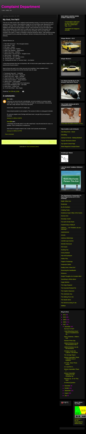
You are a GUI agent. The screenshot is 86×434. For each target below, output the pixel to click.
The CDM (9, 121)
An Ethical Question (69, 382)
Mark (8, 99)
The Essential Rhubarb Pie (68, 288)
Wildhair (63, 305)
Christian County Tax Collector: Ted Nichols (71, 351)
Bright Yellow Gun (66, 201)
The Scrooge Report (70, 355)
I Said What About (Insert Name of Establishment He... (71, 332)
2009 (64, 319)
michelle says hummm (67, 241)
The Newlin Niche (66, 299)
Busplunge (64, 204)
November (67, 385)
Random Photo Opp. (70, 340)
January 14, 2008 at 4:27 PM (14, 131)
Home (29, 142)
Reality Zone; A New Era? (68, 267)
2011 (64, 314)
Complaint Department (20, 7)
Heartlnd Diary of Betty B (68, 224)
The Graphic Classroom (67, 291)
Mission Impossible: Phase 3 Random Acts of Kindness (71, 359)
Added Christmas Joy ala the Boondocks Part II (71, 343)
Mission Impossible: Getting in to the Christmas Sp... (69, 374)
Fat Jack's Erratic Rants (67, 222)
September (67, 390)
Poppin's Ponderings (67, 261)
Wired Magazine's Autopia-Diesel (70, 146)
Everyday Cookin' (66, 219)
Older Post (52, 142)
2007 (64, 324)
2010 (64, 317)
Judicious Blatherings (67, 238)
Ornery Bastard (65, 252)
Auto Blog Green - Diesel (68, 132)
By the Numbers (65, 207)
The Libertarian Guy (66, 294)
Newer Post (6, 142)
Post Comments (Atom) (33, 146)
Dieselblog (64, 134)
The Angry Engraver (66, 285)
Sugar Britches (65, 282)
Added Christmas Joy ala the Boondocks (71, 347)
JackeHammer (65, 232)
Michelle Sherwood (66, 244)
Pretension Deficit (66, 264)
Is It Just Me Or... (69, 367)
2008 (64, 322)
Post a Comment (9, 134)
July (65, 395)
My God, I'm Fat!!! (69, 328)
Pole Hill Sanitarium (66, 255)
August (66, 393)
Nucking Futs (64, 250)
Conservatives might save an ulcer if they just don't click (72, 23)
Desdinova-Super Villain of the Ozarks (71, 213)
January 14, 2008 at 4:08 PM (14, 118)
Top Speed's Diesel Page (68, 143)
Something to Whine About (68, 279)
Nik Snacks (64, 247)
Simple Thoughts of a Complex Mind (71, 276)
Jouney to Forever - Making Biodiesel (71, 137)
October (66, 388)
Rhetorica (63, 273)
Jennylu (63, 235)
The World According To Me (68, 302)
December (67, 326)
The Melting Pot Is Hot (67, 297)
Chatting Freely (65, 210)
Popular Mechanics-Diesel (68, 140)
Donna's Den (64, 216)
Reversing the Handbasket (68, 270)
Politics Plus (64, 258)
